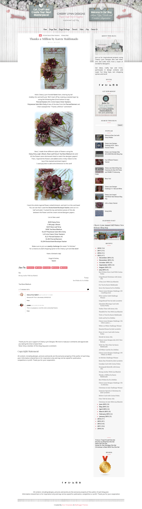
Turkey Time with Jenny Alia (107, 310)
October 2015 (103, 264)
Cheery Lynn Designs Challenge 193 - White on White (109, 355)
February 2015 (103, 415)
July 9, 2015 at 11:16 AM (47, 291)
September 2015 (104, 266)
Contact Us (94, 30)
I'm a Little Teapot (34, 291)
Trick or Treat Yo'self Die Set (104, 441)
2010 (98, 430)
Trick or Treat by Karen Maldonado (109, 316)
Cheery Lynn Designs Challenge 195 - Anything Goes (109, 293)
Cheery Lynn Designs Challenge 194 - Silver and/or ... (109, 323)
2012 (98, 425)
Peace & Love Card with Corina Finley (108, 334)
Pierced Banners (71, 105)
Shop (87, 30)
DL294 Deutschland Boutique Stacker (54, 242)
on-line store (73, 250)
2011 (98, 427)
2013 (98, 422)
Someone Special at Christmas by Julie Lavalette (108, 393)
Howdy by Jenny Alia (104, 338)
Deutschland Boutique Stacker (58, 209)
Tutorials (74, 30)
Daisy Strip (33, 155)
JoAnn (30, 301)
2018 (98, 249)
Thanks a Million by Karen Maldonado (106, 377)
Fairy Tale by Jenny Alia (105, 400)
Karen (56, 96)
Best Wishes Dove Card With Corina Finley (109, 274)
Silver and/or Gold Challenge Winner (107, 298)
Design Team (53, 30)
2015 (98, 256)
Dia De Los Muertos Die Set (103, 443)
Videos (81, 30)
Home (45, 30)
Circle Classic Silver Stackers (61, 103)
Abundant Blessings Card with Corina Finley (107, 306)
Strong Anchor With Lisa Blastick (108, 373)
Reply (29, 296)
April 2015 (102, 410)
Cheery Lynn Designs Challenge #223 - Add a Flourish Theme (110, 146)
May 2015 (101, 408)
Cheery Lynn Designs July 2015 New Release (109, 342)
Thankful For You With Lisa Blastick (109, 313)
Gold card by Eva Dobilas (106, 319)
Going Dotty (107, 212)
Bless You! (107, 179)
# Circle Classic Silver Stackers (51, 36)
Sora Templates (67, 506)
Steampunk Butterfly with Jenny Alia (108, 369)
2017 (98, 252)
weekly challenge (53, 247)
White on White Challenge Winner (109, 327)
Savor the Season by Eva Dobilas (108, 289)
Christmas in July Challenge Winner (109, 389)
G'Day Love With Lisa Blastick (107, 283)
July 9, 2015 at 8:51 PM (39, 301)
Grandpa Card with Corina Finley (108, 365)
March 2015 (102, 413)
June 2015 (101, 405)
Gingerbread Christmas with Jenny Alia (109, 279)
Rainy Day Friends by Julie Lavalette (109, 362)
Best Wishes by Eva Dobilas (107, 381)
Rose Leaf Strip (52, 155)
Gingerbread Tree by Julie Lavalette (109, 302)
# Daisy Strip (64, 36)
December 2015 (104, 259)
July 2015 (101, 271)
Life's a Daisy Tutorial (110, 204)
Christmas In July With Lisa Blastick (109, 403)
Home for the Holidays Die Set (104, 446)
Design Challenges (64, 30)
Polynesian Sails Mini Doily (37, 105)
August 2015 (102, 268)
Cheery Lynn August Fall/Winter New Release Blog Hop (112, 198)
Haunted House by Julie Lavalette (109, 330)
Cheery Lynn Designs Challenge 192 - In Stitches (109, 385)
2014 (98, 420)
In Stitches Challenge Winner (107, 359)
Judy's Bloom (41, 155)
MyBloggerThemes (81, 506)
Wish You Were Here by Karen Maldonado (107, 347)
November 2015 (104, 261)
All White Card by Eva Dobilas (107, 351)
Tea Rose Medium (65, 155)
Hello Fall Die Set (100, 444)
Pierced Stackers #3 (43, 103)
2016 (98, 254)
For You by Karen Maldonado (107, 286)
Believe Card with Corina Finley (108, 397)
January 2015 (103, 417)
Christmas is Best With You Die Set (106, 448)
